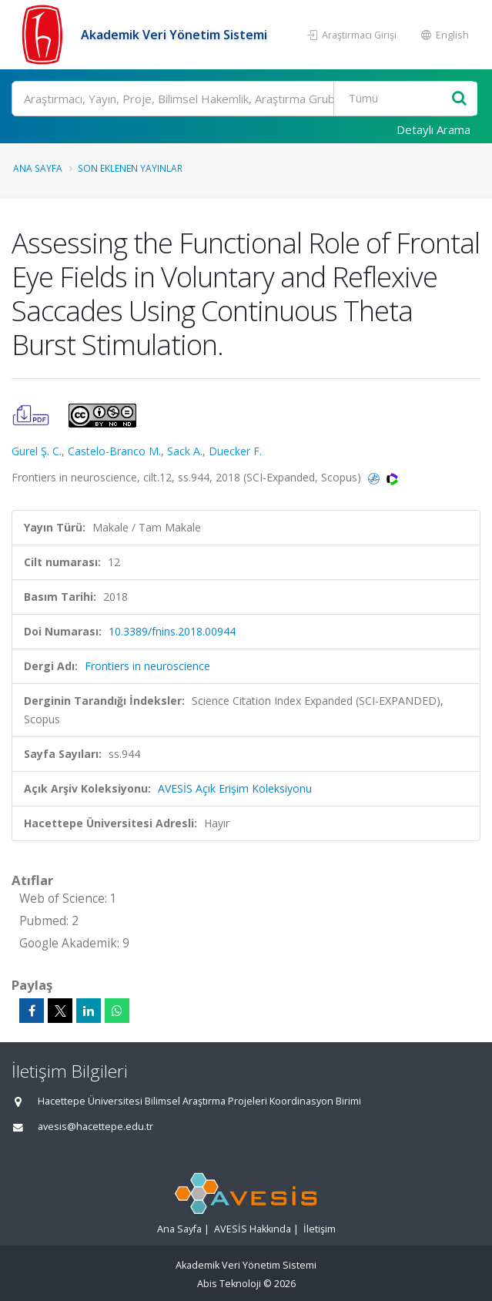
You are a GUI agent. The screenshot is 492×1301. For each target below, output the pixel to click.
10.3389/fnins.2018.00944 (172, 631)
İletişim (319, 1229)
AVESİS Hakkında (252, 1229)
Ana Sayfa (37, 168)
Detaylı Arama (433, 129)
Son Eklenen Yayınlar (130, 168)
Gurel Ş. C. (37, 451)
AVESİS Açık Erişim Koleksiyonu (235, 788)
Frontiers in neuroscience (147, 666)
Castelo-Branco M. (114, 451)
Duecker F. (235, 451)
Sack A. (184, 451)
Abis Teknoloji (229, 1283)
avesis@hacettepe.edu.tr (95, 1126)
